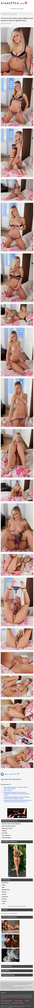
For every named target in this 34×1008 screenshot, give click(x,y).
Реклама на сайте (18, 1003)
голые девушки (23, 1005)
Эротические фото (6, 1000)
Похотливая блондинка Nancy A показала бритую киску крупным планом (17, 797)
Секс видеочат (5, 1003)
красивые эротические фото (14, 3)
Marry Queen (8, 790)
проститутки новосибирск (9, 913)
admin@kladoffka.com (19, 1006)
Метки (27, 1000)
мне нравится (8, 774)
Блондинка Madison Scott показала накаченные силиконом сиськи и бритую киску (16, 794)
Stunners (14, 13)
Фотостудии (19, 1000)
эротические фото (6, 13)
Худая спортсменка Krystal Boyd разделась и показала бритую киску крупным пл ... (18, 801)
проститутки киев (17, 8)
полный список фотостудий (17, 906)
